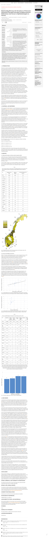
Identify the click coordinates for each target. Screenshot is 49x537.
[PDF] (6, 22)
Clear (37, 39)
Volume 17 (4, 4)
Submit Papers (38, 9)
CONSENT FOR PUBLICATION (9, 39)
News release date (37, 70)
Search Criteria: (37, 32)
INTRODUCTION (10, 30)
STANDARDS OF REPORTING (9, 40)
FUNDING (11, 43)
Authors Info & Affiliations (5, 18)
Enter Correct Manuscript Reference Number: (38, 45)
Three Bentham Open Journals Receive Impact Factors (38, 78)
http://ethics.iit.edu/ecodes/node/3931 (15, 490)
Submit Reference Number (38, 50)
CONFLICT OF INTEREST (9, 44)
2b (22, 450)
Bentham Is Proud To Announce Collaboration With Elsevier (38, 72)
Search (41, 39)
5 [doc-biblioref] (5, 99)
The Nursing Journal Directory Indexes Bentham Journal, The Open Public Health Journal (38, 83)
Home (2, 4)
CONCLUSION (10, 35)
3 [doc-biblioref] (4, 98)
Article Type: (37, 35)
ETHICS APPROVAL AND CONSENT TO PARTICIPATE (9, 36)
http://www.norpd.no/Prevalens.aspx (14, 502)
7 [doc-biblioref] (26, 415)
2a (12, 261)
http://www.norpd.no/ (9, 109)
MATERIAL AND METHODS (9, 31)
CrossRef (4, 526)
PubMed (6, 526)
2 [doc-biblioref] (20, 96)
